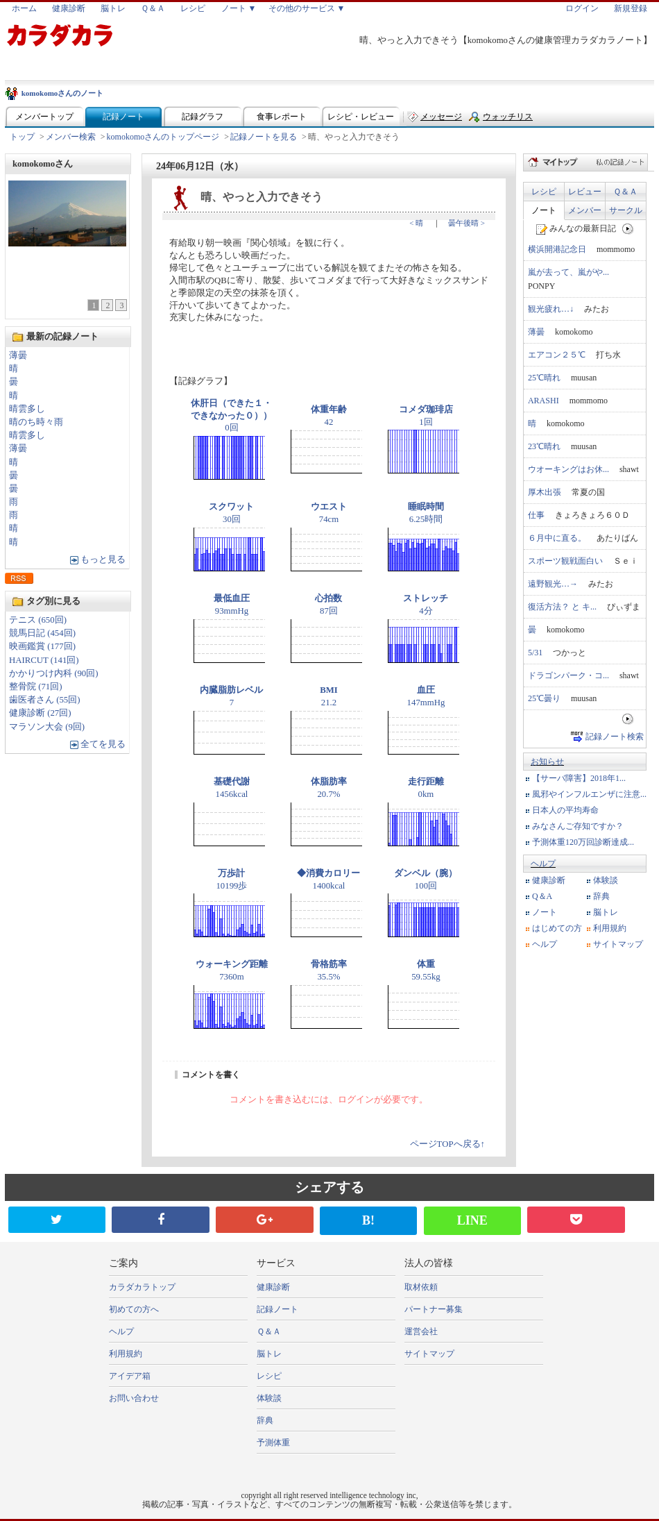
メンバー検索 (71, 137)
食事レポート (282, 116)
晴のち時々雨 (36, 422)
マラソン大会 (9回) (47, 727)
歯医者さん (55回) (44, 700)
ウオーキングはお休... (568, 469)
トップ (22, 137)
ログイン (582, 8)
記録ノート (123, 116)
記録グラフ (202, 116)
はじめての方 (557, 928)
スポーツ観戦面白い (565, 561)
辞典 (601, 896)
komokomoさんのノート (63, 93)
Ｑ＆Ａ (153, 8)
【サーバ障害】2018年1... (579, 778)
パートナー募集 (433, 1309)
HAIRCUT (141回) (44, 660)
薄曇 (18, 355)
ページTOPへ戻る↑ (447, 1144)
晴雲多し (27, 409)
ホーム (24, 8)
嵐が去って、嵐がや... (568, 272)
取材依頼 (421, 1287)
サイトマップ (618, 944)
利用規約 (609, 928)
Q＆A (542, 896)
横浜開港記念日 (557, 249)
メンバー (584, 210)
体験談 (605, 880)
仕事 (536, 515)
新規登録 (630, 8)
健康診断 (68, 8)
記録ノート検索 (614, 736)
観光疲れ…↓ (551, 309)
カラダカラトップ (142, 1287)
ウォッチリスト (508, 120)
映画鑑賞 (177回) (42, 646)
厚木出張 (544, 492)
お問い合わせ (134, 1398)
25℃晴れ (544, 378)
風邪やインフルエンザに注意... (589, 794)
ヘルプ (543, 863)
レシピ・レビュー (360, 116)
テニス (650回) (38, 620)
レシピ (192, 8)
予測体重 (273, 1442)
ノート (543, 210)
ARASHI (543, 400)
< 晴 (416, 223)
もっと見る (103, 559)
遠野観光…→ (553, 584)
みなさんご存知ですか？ (578, 826)
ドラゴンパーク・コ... (568, 675)
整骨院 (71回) (35, 686)
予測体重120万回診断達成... (583, 842)
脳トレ (113, 8)
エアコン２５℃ (556, 355)
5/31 (535, 652)
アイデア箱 (130, 1376)
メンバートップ (44, 116)
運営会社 (421, 1331)
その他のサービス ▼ (306, 8)
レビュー (584, 191)
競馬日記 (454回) (42, 633)
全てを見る (103, 744)
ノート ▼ (239, 8)
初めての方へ (134, 1309)
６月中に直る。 (557, 538)
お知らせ (547, 761)
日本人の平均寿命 (565, 810)
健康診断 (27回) (40, 713)
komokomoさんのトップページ (163, 137)
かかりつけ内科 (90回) (54, 673)
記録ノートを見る (263, 137)
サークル (625, 210)
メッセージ (441, 116)
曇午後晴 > (466, 223)
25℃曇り (544, 698)
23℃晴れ (544, 446)
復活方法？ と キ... (562, 607)
